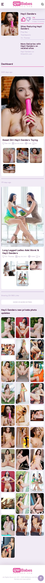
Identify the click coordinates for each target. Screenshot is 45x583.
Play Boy (24, 32)
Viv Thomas (25, 38)
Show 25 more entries (22, 302)
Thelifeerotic (26, 35)
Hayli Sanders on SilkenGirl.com (27, 52)
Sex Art (6, 143)
